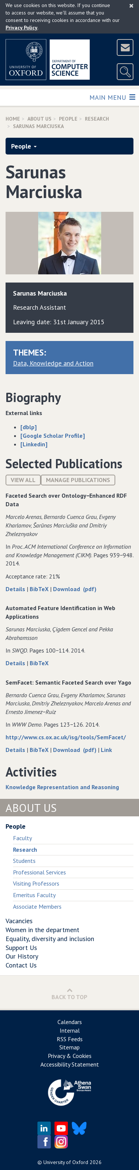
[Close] (131, 5)
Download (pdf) (74, 589)
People (68, 118)
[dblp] (28, 427)
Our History (22, 956)
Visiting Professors (36, 883)
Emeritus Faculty (34, 895)
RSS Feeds (70, 1039)
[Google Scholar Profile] (52, 435)
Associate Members (37, 906)
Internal (70, 1030)
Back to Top (69, 994)
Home (13, 118)
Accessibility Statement (69, 1064)
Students (24, 860)
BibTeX (40, 589)
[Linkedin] (33, 444)
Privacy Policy (21, 27)
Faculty (22, 838)
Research (97, 118)
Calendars (69, 1022)
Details (16, 589)
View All (23, 480)
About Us (39, 118)
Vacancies (19, 920)
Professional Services (39, 872)
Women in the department (42, 929)
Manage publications (78, 480)
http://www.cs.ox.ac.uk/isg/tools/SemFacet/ (66, 737)
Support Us (21, 947)
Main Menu (112, 97)
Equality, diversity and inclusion (50, 938)
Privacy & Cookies (70, 1055)
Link (106, 749)
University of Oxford (65, 1162)
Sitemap (69, 1047)
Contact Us (21, 965)
